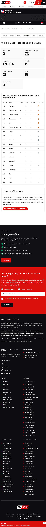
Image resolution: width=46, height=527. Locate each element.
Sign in (6, 260)
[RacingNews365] (23, 507)
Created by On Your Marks (33, 516)
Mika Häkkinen (29, 464)
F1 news (12, 6)
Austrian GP (6, 461)
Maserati (11, 140)
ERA (10, 174)
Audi (4, 394)
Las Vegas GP (7, 486)
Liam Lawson (29, 427)
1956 (4, 148)
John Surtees (29, 492)
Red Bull (5, 382)
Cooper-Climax (13, 114)
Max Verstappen (13, 333)
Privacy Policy (9, 516)
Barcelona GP (7, 458)
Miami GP (6, 451)
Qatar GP (6, 489)
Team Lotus (12, 119)
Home (4, 6)
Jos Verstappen (29, 466)
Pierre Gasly (28, 417)
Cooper (11, 131)
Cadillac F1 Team (8, 407)
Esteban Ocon (29, 410)
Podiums (41, 36)
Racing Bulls (6, 402)
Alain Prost (28, 446)
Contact (19, 516)
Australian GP (7, 443)
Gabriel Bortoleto (30, 435)
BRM (10, 123)
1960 (4, 114)
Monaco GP (6, 456)
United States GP (8, 484)
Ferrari (5, 387)
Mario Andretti (29, 494)
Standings (31, 6)
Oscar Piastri (29, 402)
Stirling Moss (15, 29)
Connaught (12, 161)
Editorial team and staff (32, 352)
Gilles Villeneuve (30, 456)
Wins (34, 36)
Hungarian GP (7, 469)
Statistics (26, 36)
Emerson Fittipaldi (30, 481)
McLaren (6, 384)
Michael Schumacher (31, 448)
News (12, 36)
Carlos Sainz (28, 405)
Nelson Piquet (29, 486)
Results (19, 36)
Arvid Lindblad (29, 415)
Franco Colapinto (30, 433)
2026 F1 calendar (16, 339)
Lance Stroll (28, 420)
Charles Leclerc (29, 335)
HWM (10, 178)
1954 (4, 157)
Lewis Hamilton (29, 392)
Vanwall (11, 135)
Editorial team (10, 514)
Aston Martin (7, 397)
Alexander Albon (30, 425)
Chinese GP (6, 446)
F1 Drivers (41, 6)
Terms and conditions (33, 514)
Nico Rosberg (29, 443)
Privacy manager (23, 519)
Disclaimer (20, 514)
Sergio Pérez (28, 407)
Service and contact (31, 355)
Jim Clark (28, 469)
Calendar (21, 6)
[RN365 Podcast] (24, 2)
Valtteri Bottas (29, 412)
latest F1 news (11, 323)
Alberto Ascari (29, 451)
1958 (4, 131)
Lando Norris (5, 335)
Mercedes (11, 152)
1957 (4, 140)
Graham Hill (28, 484)
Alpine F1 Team (7, 392)
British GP (6, 464)
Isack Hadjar (28, 400)
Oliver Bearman (29, 430)
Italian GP (6, 474)
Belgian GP (6, 466)
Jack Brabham (29, 489)
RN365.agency (29, 358)
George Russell (16, 335)
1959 (4, 123)
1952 (4, 169)
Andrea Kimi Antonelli (31, 397)
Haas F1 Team (7, 400)
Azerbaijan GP (7, 479)
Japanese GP (7, 448)
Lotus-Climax (13, 110)
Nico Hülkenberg (30, 422)
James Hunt (28, 458)
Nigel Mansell (29, 474)
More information (23, 23)
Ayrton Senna (29, 453)
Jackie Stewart (29, 461)
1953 (4, 161)
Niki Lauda (28, 471)
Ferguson (11, 106)
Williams (5, 405)
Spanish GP (6, 476)
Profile (5, 36)
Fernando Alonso (28, 333)
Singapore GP (7, 481)
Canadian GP (7, 453)
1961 (4, 106)
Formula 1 (7, 29)
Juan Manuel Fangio (31, 479)
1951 (4, 182)
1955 (4, 152)
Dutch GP (6, 471)
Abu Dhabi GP (7, 492)
